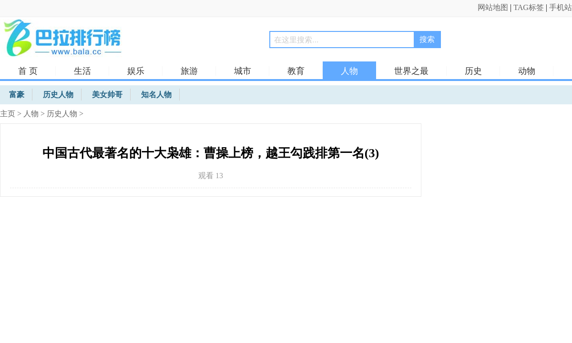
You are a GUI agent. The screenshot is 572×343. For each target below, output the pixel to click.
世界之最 (411, 71)
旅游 (189, 71)
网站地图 (493, 7)
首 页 (28, 71)
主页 (7, 114)
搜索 (427, 39)
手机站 (560, 7)
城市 (242, 71)
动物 (526, 71)
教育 (296, 71)
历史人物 (62, 114)
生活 (82, 71)
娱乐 (135, 71)
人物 (349, 71)
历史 (473, 71)
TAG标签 (528, 7)
